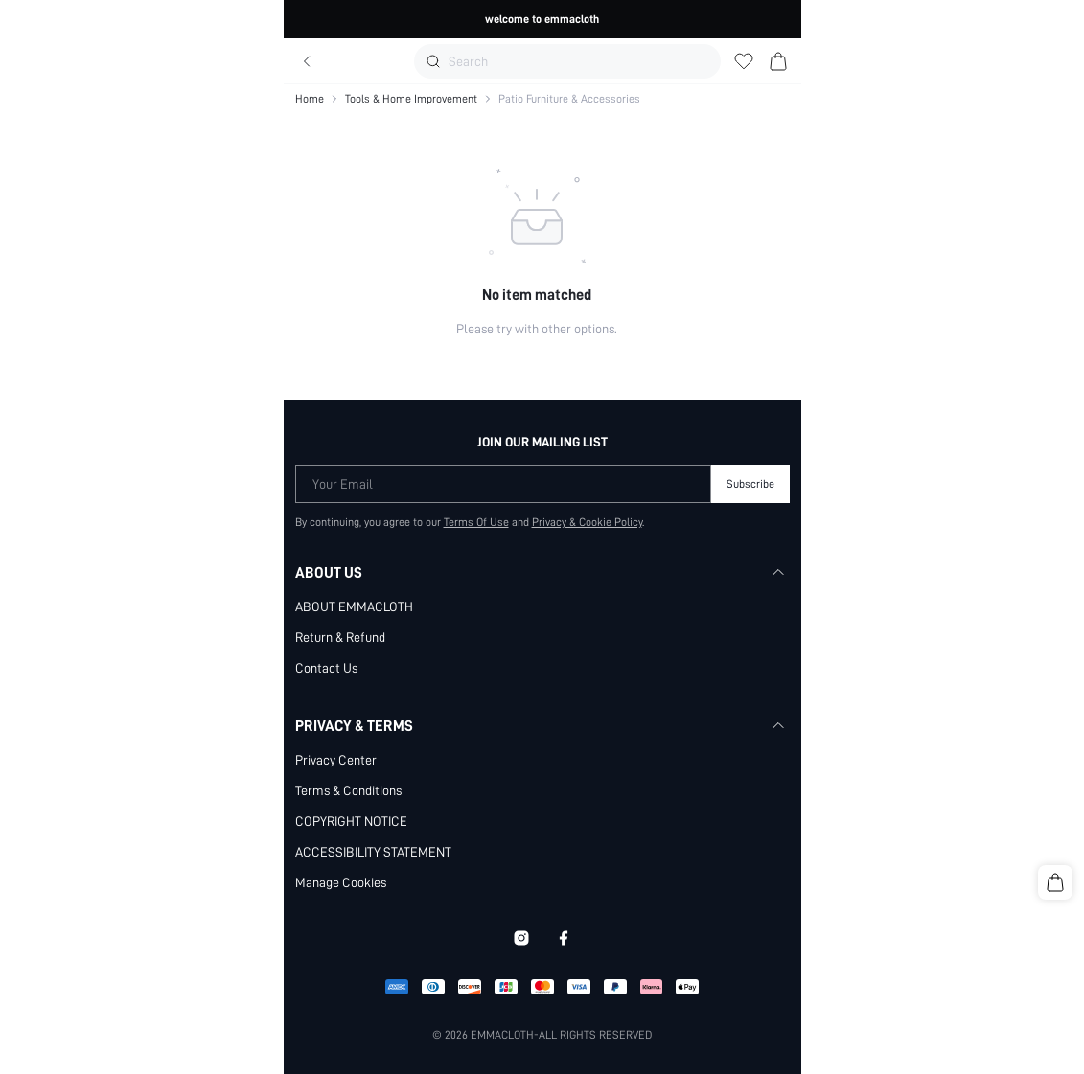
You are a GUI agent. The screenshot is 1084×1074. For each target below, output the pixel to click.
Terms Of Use (476, 522)
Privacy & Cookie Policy (587, 522)
